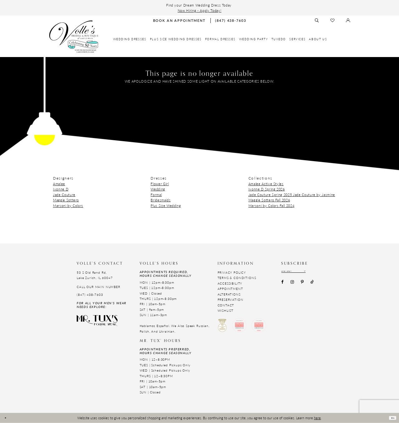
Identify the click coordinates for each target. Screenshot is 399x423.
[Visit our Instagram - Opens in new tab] (292, 284)
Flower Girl (160, 183)
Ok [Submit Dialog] (390, 418)
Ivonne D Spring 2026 (266, 188)
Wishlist (226, 310)
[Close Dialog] (7, 418)
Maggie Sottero (66, 199)
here (317, 417)
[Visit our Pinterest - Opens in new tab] (302, 284)
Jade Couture (64, 194)
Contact (226, 305)
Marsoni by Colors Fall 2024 (271, 205)
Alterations (229, 294)
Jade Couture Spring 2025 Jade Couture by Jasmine (291, 194)
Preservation (230, 299)
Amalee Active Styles (266, 183)
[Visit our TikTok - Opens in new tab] (312, 284)
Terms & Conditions (237, 278)
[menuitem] (130, 39)
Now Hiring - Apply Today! (199, 10)
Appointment (230, 288)
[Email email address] (303, 272)
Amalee (59, 183)
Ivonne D (60, 188)
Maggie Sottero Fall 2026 (269, 199)
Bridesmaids (161, 199)
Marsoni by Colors (68, 205)
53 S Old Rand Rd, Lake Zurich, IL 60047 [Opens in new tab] (95, 275)
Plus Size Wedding (166, 205)
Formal (156, 194)
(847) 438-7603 (90, 294)
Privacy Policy (232, 272)
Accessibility (230, 283)
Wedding (158, 188)
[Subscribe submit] (323, 272)
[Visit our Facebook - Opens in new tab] (282, 284)
